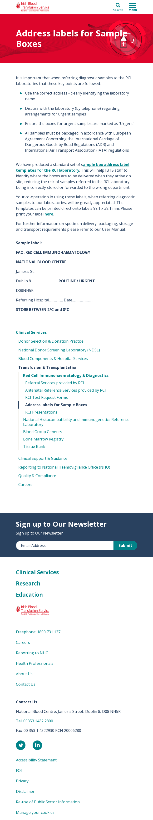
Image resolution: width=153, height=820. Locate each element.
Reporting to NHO (32, 652)
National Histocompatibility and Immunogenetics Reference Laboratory (76, 422)
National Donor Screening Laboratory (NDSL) (59, 350)
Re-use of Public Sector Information (48, 802)
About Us (24, 673)
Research (28, 583)
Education (29, 594)
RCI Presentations (41, 412)
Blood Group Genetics (42, 431)
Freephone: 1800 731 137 (38, 632)
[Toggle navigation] (132, 7)
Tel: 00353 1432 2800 (34, 721)
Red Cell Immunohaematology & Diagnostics (66, 375)
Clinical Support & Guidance (42, 458)
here (48, 214)
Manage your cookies (35, 812)
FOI (19, 770)
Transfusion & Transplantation (48, 367)
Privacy (22, 781)
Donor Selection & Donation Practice (51, 341)
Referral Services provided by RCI (54, 382)
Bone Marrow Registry (43, 439)
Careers (25, 484)
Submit (125, 545)
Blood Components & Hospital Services (53, 358)
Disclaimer (25, 791)
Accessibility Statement (36, 760)
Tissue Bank (34, 446)
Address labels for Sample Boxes (56, 404)
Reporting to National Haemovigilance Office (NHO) (64, 467)
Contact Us (25, 684)
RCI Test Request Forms (46, 397)
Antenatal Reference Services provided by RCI (65, 390)
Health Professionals (34, 663)
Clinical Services (31, 332)
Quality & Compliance (37, 475)
